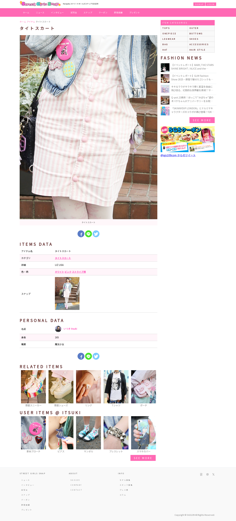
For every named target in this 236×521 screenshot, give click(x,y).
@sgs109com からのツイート (178, 155)
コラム (123, 495)
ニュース (40, 12)
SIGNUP (199, 4)
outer (194, 28)
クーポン (103, 12)
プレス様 (124, 490)
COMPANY (76, 485)
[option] (88, 130)
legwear (169, 38)
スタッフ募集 (126, 485)
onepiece (169, 33)
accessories (199, 44)
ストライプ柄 (79, 271)
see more (143, 458)
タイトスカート (63, 258)
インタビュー (57, 12)
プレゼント (134, 12)
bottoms (196, 33)
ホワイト (59, 271)
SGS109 (75, 480)
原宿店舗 (118, 12)
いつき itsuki (66, 329)
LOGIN (211, 4)
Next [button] (153, 388)
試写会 (74, 12)
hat (165, 49)
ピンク (68, 271)
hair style (197, 49)
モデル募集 (125, 480)
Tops (166, 28)
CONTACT (76, 490)
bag (165, 44)
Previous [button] (23, 388)
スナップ (88, 12)
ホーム (26, 12)
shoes (194, 38)
